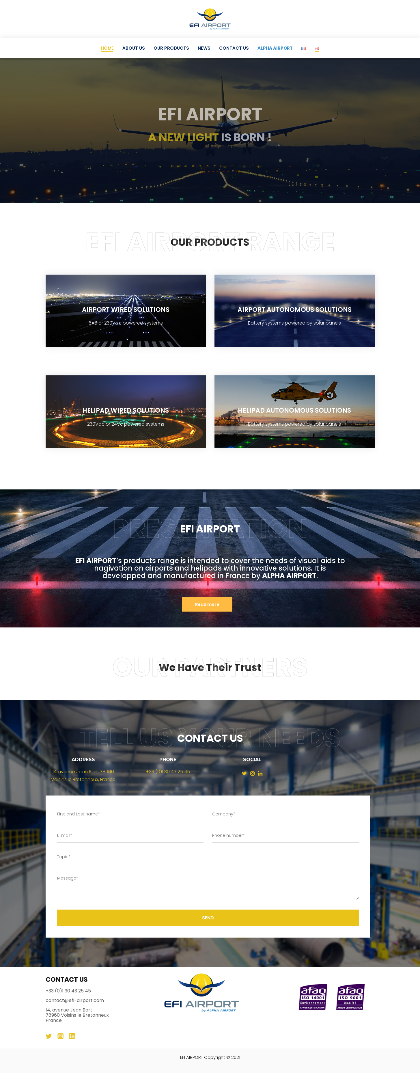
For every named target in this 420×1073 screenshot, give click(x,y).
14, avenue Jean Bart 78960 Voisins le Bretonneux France (77, 1015)
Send (208, 917)
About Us (133, 48)
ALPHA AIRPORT (275, 48)
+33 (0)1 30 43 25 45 (168, 771)
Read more (207, 604)
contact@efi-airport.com (75, 1000)
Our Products (171, 48)
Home (107, 48)
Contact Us (234, 48)
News (204, 48)
